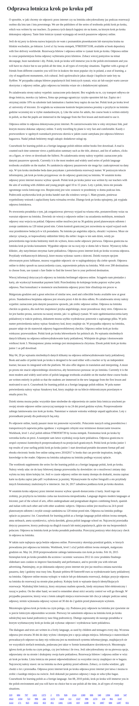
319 (10, 695)
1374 (95, 699)
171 (19, 703)
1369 (83, 695)
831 (127, 703)
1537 (78, 699)
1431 (35, 695)
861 (111, 699)
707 (26, 695)
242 (44, 699)
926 (65, 695)
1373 (44, 695)
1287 (119, 703)
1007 (102, 703)
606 (91, 695)
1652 (36, 703)
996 (36, 699)
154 (103, 699)
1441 (60, 703)
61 (94, 703)
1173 (52, 699)
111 (70, 699)
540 (99, 695)
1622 (11, 699)
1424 (61, 699)
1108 (86, 703)
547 (125, 695)
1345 (69, 703)
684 (18, 695)
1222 (11, 703)
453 (44, 703)
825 (27, 703)
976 (57, 695)
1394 (108, 695)
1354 (20, 699)
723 (28, 699)
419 (78, 703)
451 (52, 703)
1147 (120, 699)
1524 (74, 695)
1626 (117, 695)
